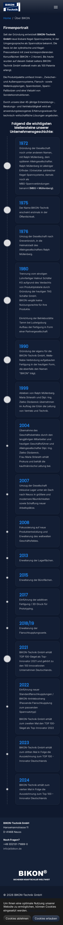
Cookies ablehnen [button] (17, 918)
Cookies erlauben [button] (46, 918)
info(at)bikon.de (12, 848)
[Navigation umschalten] (56, 7)
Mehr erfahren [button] (37, 910)
